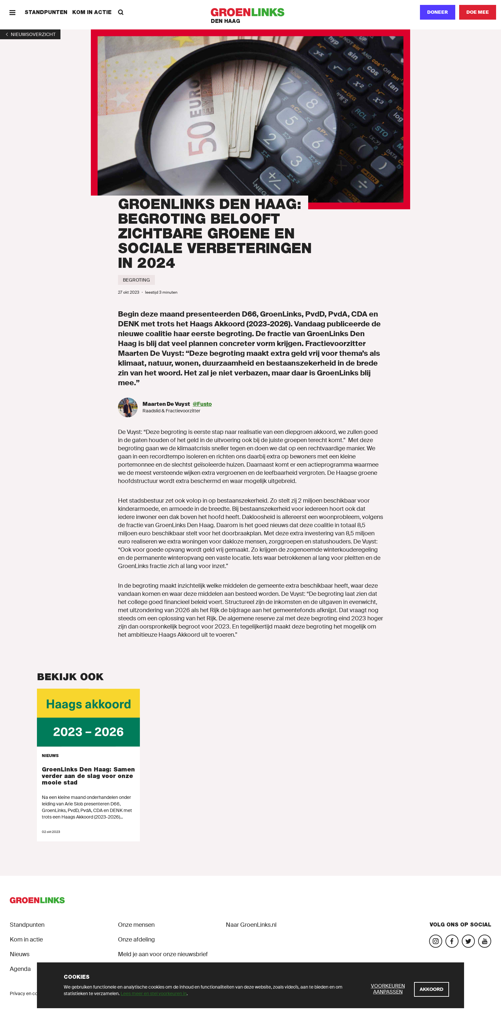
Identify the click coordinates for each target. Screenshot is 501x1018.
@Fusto (202, 404)
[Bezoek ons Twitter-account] (468, 941)
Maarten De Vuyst (166, 404)
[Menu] (12, 12)
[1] (30, 34)
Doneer (437, 12)
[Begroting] (136, 280)
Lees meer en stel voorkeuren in (154, 993)
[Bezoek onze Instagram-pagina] (435, 941)
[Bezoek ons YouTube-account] (484, 941)
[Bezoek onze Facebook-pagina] (452, 941)
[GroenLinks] (250, 12)
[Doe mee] (477, 12)
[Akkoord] (431, 989)
